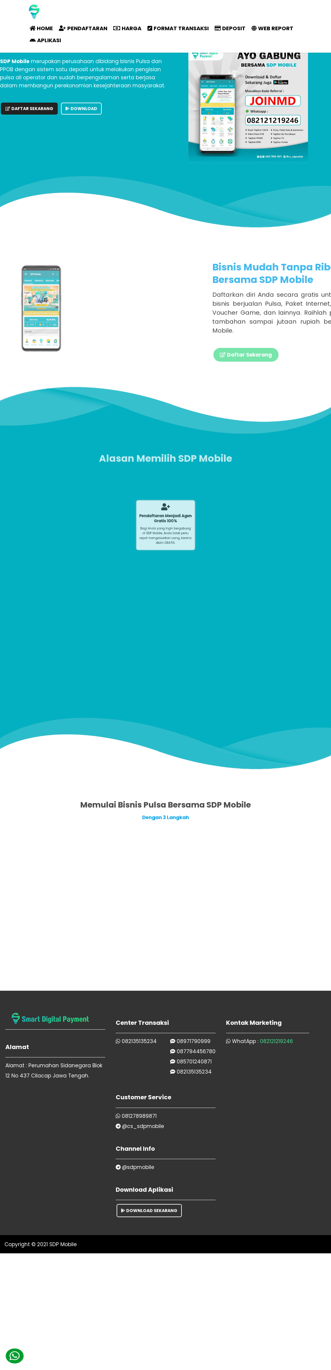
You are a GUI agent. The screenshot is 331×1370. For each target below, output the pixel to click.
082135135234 (136, 1041)
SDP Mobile (63, 1244)
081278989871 (136, 1116)
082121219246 (276, 1041)
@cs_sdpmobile (140, 1126)
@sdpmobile (135, 1167)
